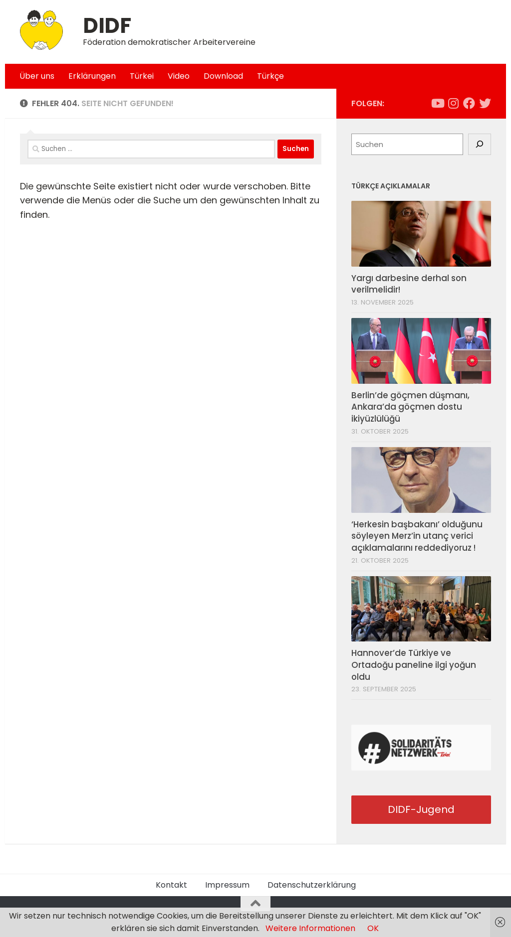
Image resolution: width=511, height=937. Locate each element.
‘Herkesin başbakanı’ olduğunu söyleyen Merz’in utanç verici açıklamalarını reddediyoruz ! (417, 536)
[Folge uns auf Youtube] (437, 103)
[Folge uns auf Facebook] (469, 103)
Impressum (227, 885)
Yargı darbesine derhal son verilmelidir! (409, 284)
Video (179, 76)
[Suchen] (479, 145)
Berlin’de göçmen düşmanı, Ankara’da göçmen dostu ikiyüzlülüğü (410, 407)
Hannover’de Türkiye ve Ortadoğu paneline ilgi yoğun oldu (413, 664)
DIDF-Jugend (421, 809)
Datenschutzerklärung (311, 885)
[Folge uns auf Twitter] (485, 103)
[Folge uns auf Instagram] (453, 103)
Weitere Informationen (310, 928)
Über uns (36, 76)
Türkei (142, 76)
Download (223, 76)
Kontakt (171, 885)
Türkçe (270, 76)
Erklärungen (92, 76)
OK (373, 928)
